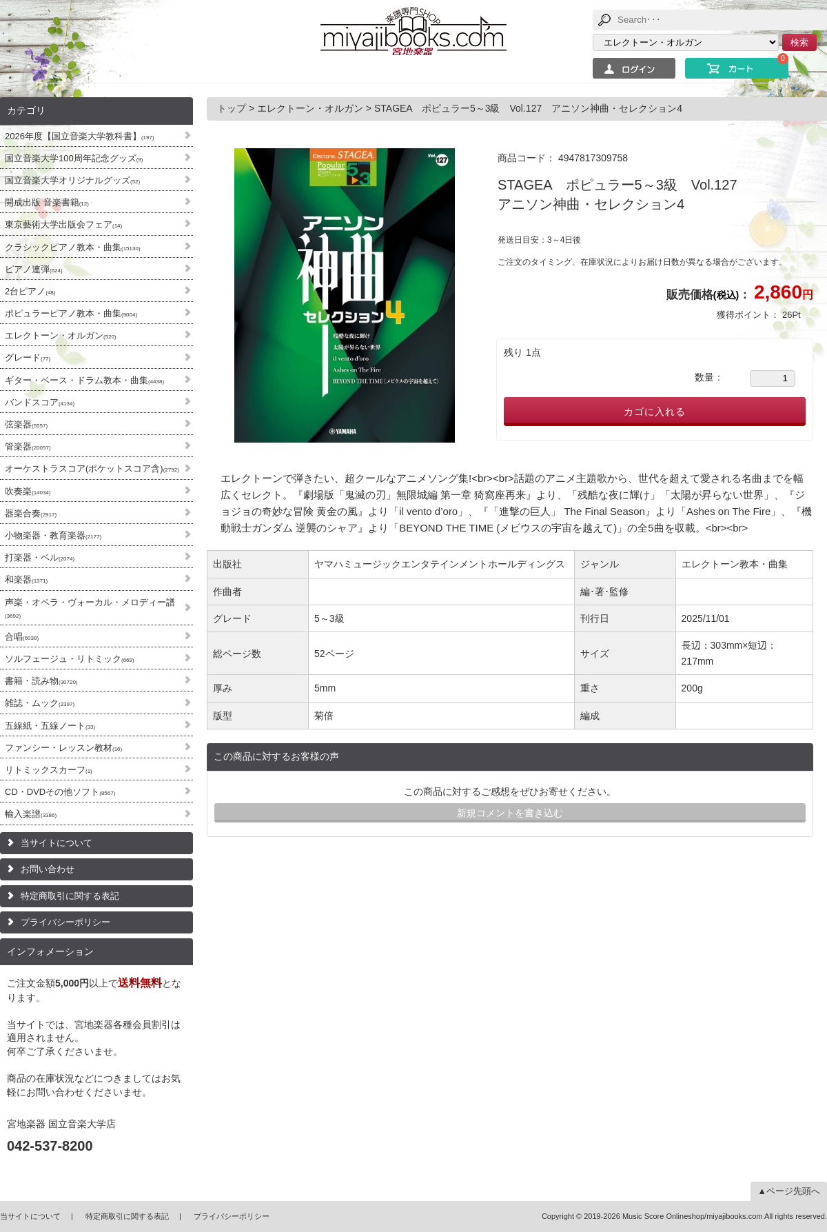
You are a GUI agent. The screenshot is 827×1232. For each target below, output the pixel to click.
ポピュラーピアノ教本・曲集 (71, 313)
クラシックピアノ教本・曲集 (73, 247)
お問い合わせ (47, 869)
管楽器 (28, 446)
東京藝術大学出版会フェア (63, 224)
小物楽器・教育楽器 (53, 535)
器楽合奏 (31, 513)
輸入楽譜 (31, 814)
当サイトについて (56, 843)
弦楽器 (26, 424)
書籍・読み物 (41, 681)
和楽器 (26, 579)
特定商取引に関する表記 (70, 896)
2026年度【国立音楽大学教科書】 (79, 136)
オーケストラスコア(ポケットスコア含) (92, 468)
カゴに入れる (655, 411)
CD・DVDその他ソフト (60, 792)
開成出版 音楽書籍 (47, 202)
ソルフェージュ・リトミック (69, 659)
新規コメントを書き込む (510, 812)
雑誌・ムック (39, 703)
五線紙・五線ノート (50, 725)
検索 (799, 42)
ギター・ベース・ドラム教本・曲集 (84, 380)
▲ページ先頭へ (788, 1191)
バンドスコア (39, 402)
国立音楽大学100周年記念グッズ (74, 158)
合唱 (22, 637)
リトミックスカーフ (48, 770)
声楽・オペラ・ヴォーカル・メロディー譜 (90, 608)
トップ (233, 108)
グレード (27, 357)
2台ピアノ (30, 291)
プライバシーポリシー (65, 922)
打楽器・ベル (39, 557)
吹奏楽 (28, 491)
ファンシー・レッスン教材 (63, 748)
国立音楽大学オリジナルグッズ (72, 180)
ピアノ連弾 (34, 269)
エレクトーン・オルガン (60, 335)
